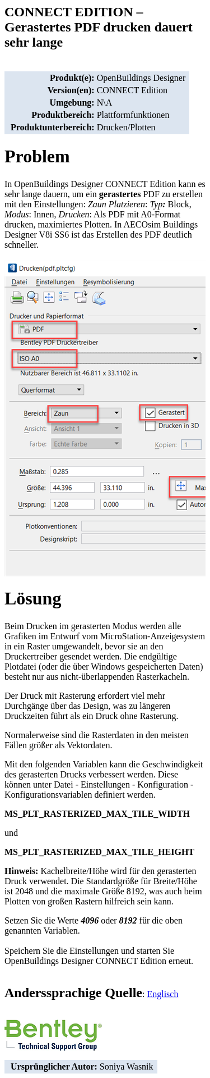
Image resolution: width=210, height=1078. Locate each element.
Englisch (162, 994)
